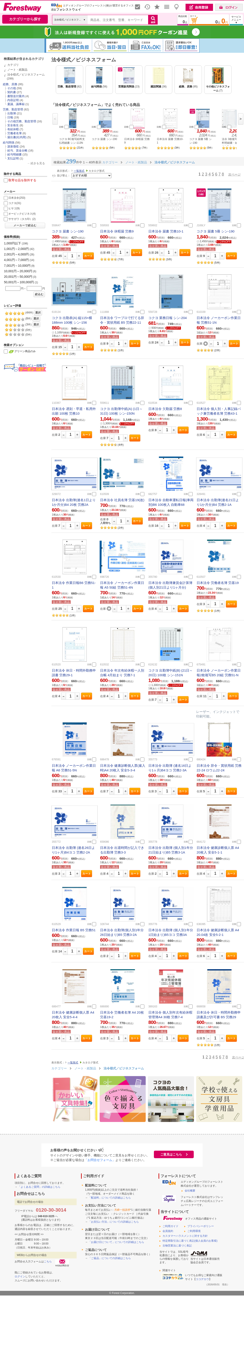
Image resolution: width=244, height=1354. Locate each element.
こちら (48, 1261)
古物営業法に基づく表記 (177, 1245)
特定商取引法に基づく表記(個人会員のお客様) (190, 1240)
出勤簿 (11, 113)
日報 (10, 117)
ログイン (20, 1276)
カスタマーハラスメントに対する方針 (185, 1235)
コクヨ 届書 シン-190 (67, 231)
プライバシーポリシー (200, 1226)
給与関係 (8, 142)
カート (88, 255)
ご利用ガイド (170, 1226)
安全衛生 (13, 125)
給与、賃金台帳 (17, 150)
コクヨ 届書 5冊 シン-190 (215, 231)
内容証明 (13, 100)
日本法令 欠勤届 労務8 (165, 409)
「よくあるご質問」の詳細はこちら (39, 1186)
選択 (38, 312)
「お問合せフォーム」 (99, 1160)
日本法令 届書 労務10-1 (165, 231)
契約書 (11, 92)
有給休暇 (13, 129)
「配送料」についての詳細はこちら (109, 1197)
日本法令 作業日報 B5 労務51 (74, 930)
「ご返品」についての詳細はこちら (109, 1258)
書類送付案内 (16, 96)
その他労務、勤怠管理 (21, 121)
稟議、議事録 (16, 104)
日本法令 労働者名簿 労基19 (218, 583)
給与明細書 (14, 154)
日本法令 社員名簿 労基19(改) (122, 500)
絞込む (39, 294)
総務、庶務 (10, 84)
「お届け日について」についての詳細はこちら (116, 1242)
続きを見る (38, 163)
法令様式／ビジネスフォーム (26, 74)
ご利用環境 (194, 1231)
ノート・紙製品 (17, 69)
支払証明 (13, 158)
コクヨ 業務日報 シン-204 (167, 318)
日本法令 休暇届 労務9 (117, 231)
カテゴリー (59, 1068)
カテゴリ (13, 64)
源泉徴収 (13, 146)
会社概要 (190, 1190)
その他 (11, 88)
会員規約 (168, 1231)
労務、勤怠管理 (13, 109)
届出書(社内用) (17, 137)
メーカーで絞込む (25, 225)
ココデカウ (202, 1279)
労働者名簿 (14, 133)
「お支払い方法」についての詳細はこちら (113, 1221)
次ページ (234, 174)
